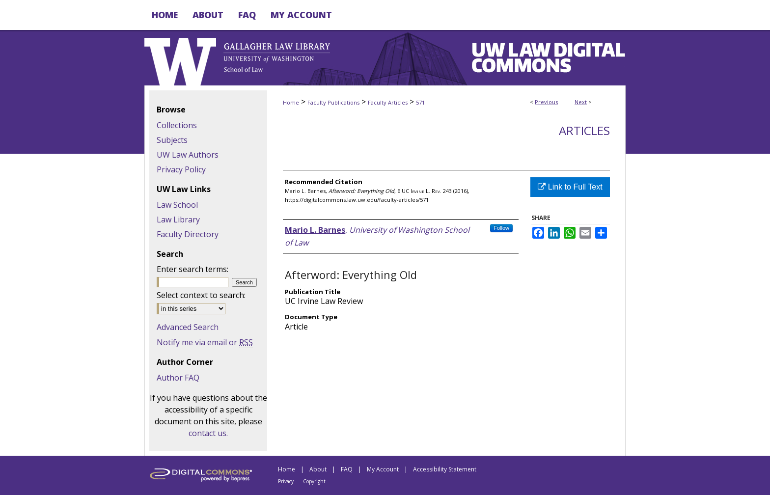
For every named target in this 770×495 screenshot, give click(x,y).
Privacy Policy (181, 169)
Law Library (178, 219)
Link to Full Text (570, 187)
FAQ (347, 469)
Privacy (286, 481)
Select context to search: (201, 295)
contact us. (208, 433)
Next (581, 102)
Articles (584, 130)
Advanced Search (188, 327)
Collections (177, 125)
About (318, 469)
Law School (177, 204)
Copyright (314, 481)
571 (420, 102)
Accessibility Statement (444, 469)
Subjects (172, 140)
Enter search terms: (192, 269)
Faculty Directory (188, 234)
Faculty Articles (388, 102)
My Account (383, 469)
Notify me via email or (205, 342)
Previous (546, 102)
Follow (501, 228)
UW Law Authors (188, 154)
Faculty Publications (333, 102)
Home (291, 102)
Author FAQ (178, 377)
